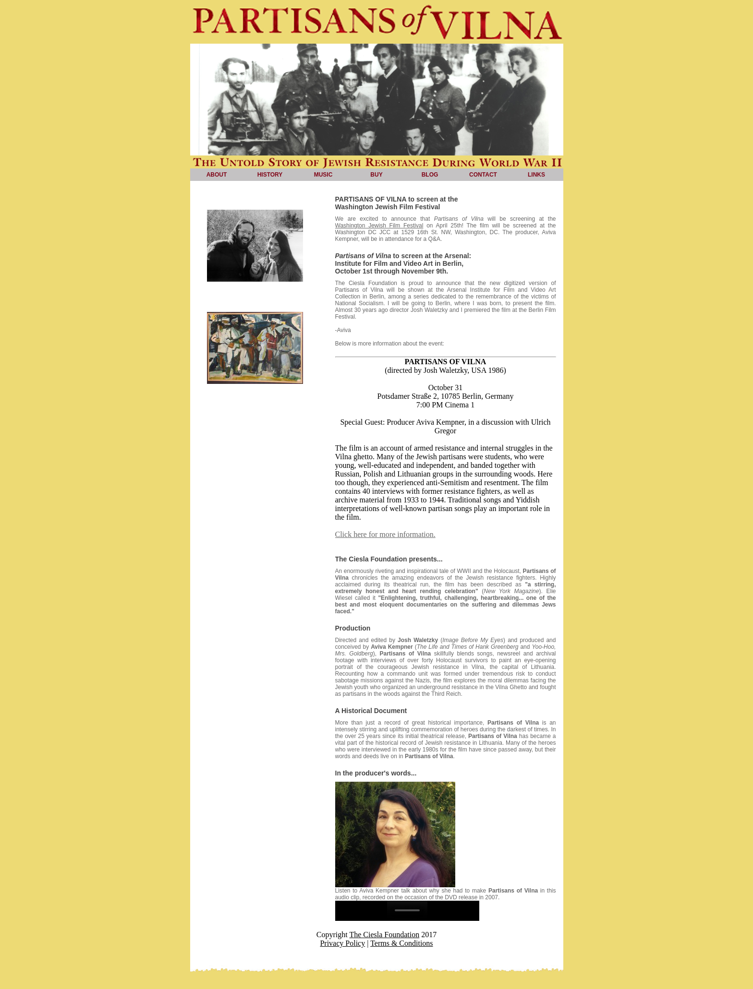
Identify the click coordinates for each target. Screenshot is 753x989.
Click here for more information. (385, 534)
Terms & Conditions (401, 943)
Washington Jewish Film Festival (379, 225)
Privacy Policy (342, 943)
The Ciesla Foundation (384, 934)
